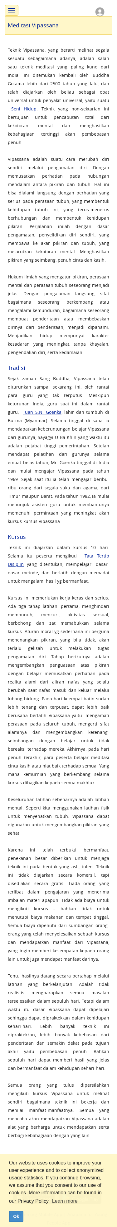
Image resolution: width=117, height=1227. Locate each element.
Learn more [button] (65, 1201)
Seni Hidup (24, 109)
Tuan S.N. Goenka (42, 412)
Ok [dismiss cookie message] (16, 1216)
